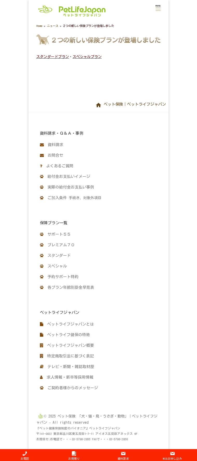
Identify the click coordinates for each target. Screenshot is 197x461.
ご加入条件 (70, 198)
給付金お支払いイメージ (65, 176)
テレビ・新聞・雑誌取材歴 (67, 367)
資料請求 (51, 145)
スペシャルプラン (87, 57)
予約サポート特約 (59, 277)
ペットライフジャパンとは (67, 324)
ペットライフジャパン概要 (67, 345)
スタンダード (55, 255)
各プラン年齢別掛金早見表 (67, 287)
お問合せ (51, 155)
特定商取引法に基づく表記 (67, 356)
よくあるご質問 (56, 166)
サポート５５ (55, 234)
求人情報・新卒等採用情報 (66, 377)
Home (39, 25)
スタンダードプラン (52, 57)
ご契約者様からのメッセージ (69, 388)
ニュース (52, 25)
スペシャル (53, 266)
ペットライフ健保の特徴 (65, 335)
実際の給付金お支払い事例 (67, 187)
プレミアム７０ (57, 245)
